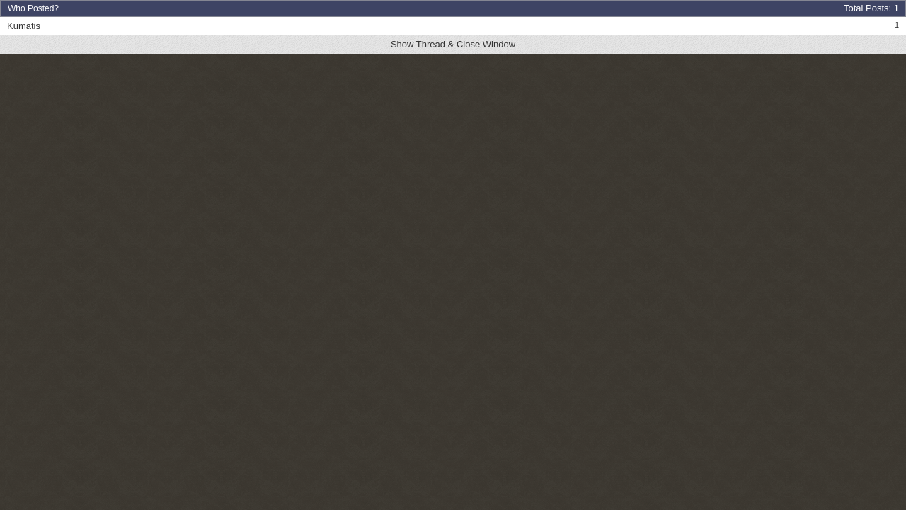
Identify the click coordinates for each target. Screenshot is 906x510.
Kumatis (23, 26)
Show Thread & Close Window (453, 44)
